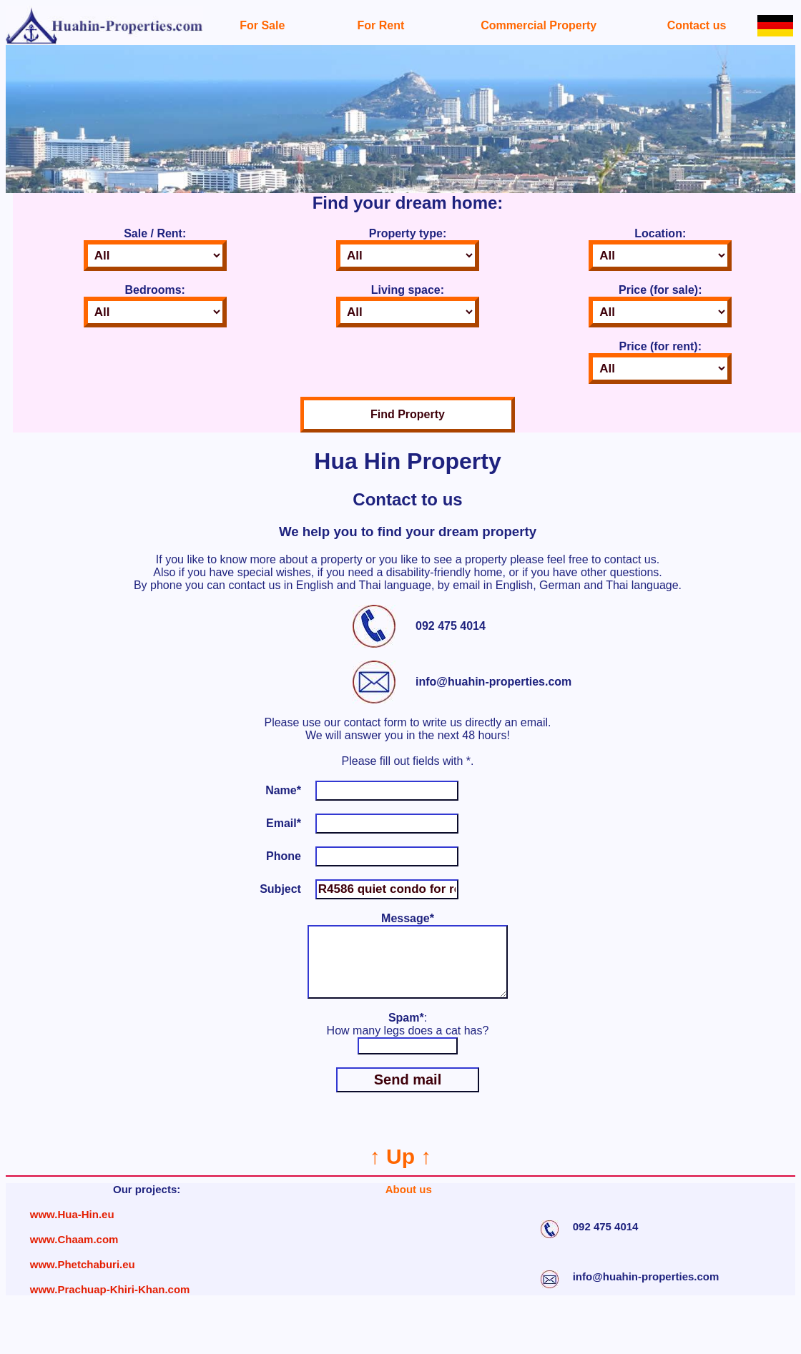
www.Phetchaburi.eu (82, 1279)
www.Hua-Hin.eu (72, 1228)
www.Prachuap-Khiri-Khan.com (110, 1304)
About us (408, 1203)
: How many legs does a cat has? (408, 1038)
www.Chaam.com (74, 1253)
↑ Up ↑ (401, 1170)
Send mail (407, 1094)
